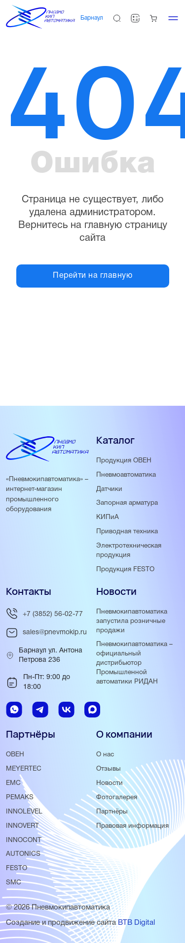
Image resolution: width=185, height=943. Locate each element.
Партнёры (112, 812)
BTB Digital (136, 922)
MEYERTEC (23, 769)
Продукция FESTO (125, 569)
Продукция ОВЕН (123, 460)
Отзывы (108, 769)
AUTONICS (23, 854)
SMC (13, 882)
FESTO (16, 868)
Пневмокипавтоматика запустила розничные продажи (131, 621)
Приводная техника (127, 531)
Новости (109, 783)
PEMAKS (20, 797)
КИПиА (107, 517)
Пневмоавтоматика (126, 475)
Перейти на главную (92, 275)
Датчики (109, 489)
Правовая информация (132, 826)
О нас (105, 754)
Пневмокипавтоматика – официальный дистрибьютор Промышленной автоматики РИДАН (134, 663)
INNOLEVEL (24, 812)
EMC (13, 783)
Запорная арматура (127, 503)
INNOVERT (22, 826)
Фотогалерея (116, 797)
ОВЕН (15, 754)
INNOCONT (23, 840)
